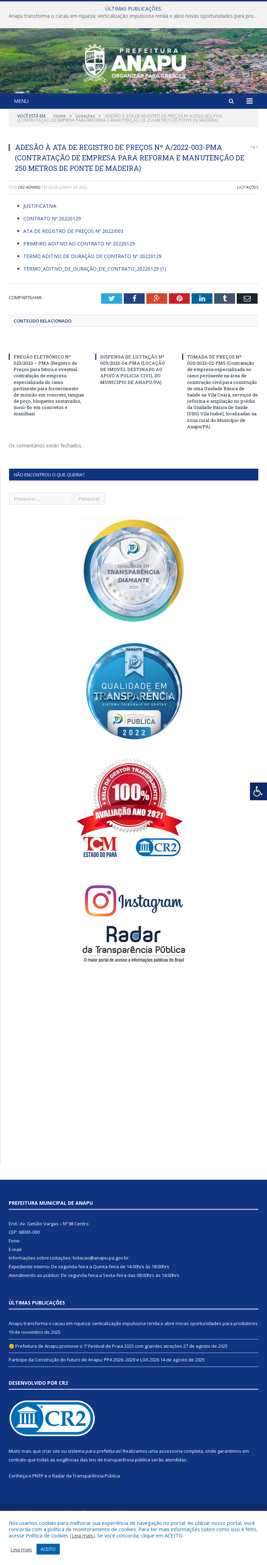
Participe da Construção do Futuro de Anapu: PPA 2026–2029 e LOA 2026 (84, 1397)
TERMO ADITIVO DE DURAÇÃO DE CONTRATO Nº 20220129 (92, 293)
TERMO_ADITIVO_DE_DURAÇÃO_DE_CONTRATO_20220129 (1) (94, 305)
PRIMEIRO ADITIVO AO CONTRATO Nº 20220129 (79, 281)
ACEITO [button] (48, 1549)
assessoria (171, 1488)
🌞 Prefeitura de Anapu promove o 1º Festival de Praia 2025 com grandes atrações (95, 1383)
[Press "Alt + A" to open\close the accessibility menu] (258, 791)
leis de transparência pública (119, 1497)
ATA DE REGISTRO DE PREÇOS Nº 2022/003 (73, 268)
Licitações (247, 224)
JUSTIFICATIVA (39, 243)
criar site (51, 1488)
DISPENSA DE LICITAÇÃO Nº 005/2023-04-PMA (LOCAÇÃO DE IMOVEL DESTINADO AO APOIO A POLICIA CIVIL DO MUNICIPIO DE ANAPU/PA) (132, 406)
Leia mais (82, 1535)
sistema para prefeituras (94, 1488)
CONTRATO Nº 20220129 (52, 255)
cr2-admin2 (29, 224)
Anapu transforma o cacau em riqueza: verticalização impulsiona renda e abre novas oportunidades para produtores (135, 16)
